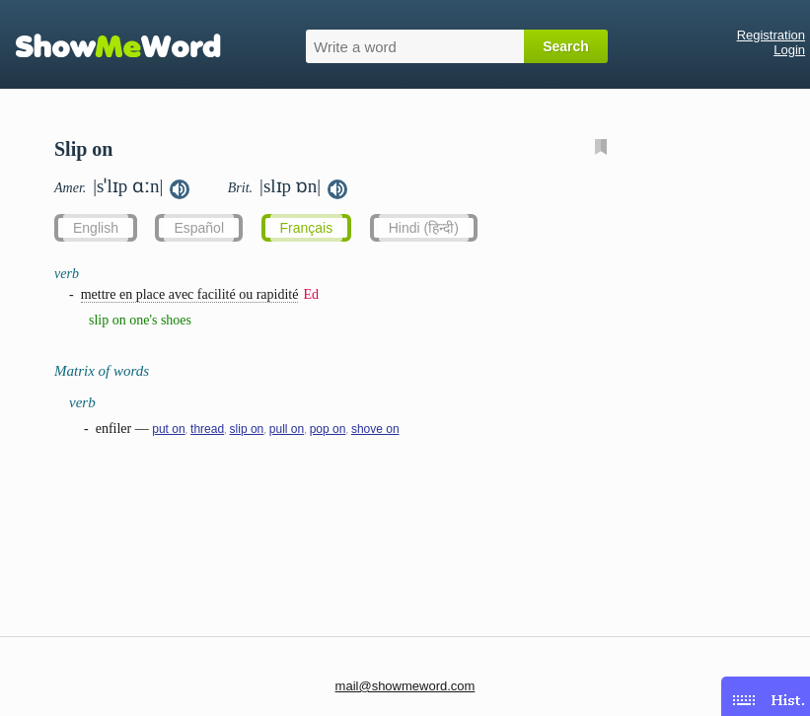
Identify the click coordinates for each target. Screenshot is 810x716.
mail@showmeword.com (405, 686)
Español (199, 228)
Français (306, 228)
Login (789, 49)
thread (207, 429)
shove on (375, 429)
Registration (771, 35)
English (95, 228)
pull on (286, 429)
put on (168, 429)
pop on (328, 429)
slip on (247, 429)
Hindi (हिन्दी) (424, 228)
